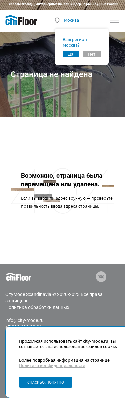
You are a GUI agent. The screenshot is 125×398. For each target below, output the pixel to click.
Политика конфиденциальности (52, 365)
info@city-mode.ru (24, 320)
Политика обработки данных (37, 307)
